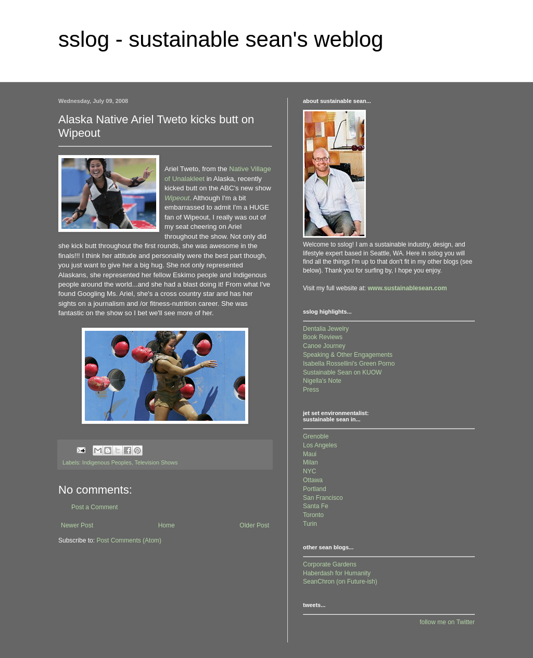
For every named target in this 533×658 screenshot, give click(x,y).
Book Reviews (322, 337)
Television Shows (156, 462)
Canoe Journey (324, 346)
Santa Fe (315, 506)
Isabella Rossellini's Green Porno (349, 363)
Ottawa (313, 480)
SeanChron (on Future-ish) (340, 581)
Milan (310, 462)
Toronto (313, 515)
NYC (309, 471)
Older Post (254, 525)
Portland (314, 489)
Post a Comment (94, 507)
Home (166, 525)
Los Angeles (320, 445)
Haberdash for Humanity (337, 573)
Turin (310, 523)
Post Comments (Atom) (128, 540)
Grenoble (315, 436)
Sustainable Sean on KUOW (342, 372)
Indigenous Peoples (107, 462)
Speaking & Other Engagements (347, 354)
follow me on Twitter (447, 622)
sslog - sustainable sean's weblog (220, 39)
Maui (309, 454)
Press (311, 389)
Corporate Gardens (330, 564)
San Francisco (323, 497)
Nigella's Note (322, 380)
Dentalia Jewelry (326, 328)
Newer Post (77, 525)
